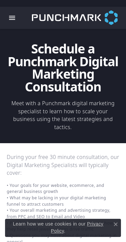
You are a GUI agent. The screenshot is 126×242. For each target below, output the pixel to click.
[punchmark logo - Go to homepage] (79, 18)
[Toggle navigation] (12, 18)
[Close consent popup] (116, 224)
